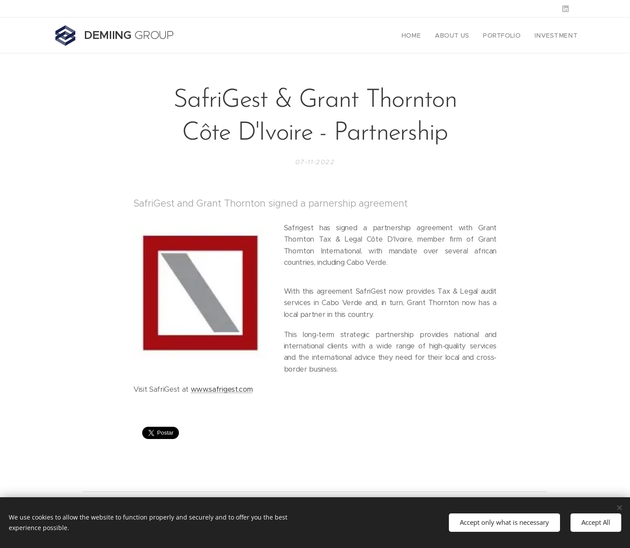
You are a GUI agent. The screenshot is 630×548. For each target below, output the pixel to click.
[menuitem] (424, 35)
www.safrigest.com (221, 389)
